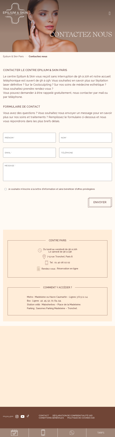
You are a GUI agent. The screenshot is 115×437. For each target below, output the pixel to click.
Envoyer (99, 202)
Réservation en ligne (67, 268)
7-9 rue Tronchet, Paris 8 (60, 256)
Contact (44, 415)
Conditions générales (51, 418)
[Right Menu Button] (109, 13)
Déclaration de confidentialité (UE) (73, 415)
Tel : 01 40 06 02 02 (60, 262)
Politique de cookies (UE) (81, 418)
